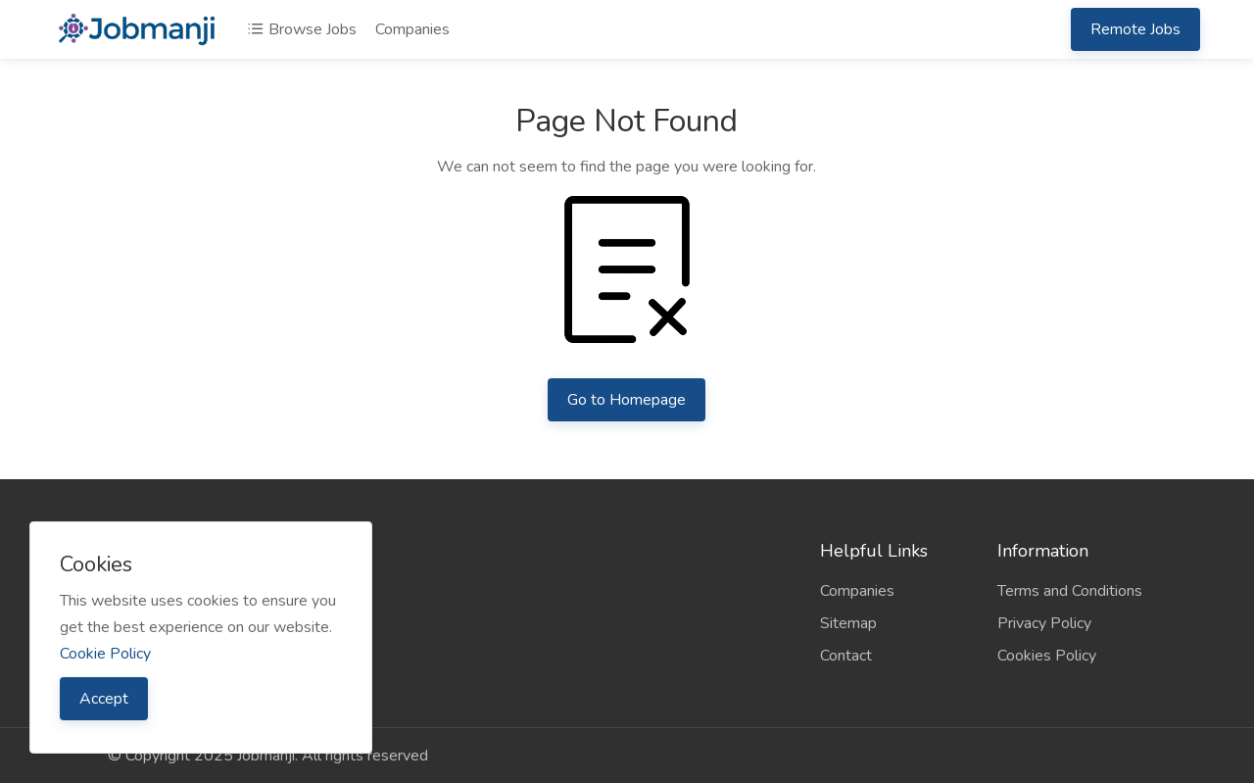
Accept (103, 699)
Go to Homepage (626, 400)
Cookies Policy (1046, 655)
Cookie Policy (105, 653)
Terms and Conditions (1069, 591)
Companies (412, 29)
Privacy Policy (1044, 623)
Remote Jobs (1135, 29)
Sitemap (848, 623)
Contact (846, 655)
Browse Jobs (302, 29)
